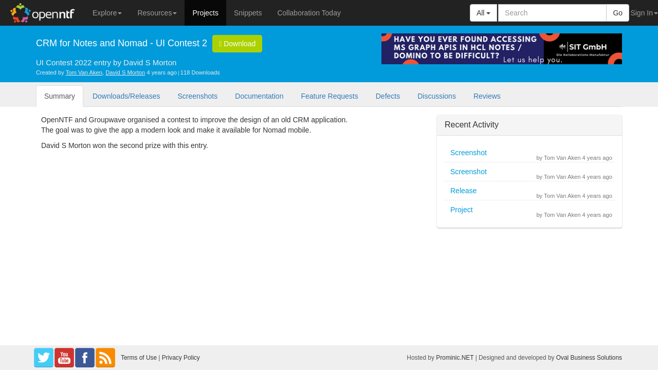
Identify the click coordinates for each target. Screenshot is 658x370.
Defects (388, 96)
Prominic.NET (454, 357)
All (483, 13)
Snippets (248, 13)
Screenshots (197, 96)
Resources (157, 13)
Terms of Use (139, 357)
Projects (205, 13)
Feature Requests (329, 96)
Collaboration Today (309, 13)
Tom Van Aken (84, 72)
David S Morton (125, 72)
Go (618, 13)
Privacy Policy (181, 357)
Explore (107, 13)
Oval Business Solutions (589, 357)
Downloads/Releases (126, 96)
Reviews (487, 96)
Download (237, 44)
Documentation (259, 96)
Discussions (436, 96)
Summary (59, 96)
